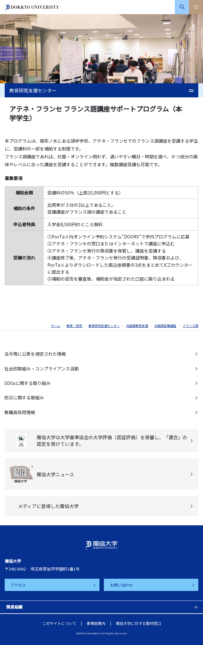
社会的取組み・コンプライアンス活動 (41, 368)
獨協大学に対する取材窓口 (138, 623)
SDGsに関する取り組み (27, 383)
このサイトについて (59, 623)
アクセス (18, 585)
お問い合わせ (121, 585)
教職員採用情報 (19, 412)
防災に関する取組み (24, 397)
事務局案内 (96, 623)
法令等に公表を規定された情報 (35, 354)
